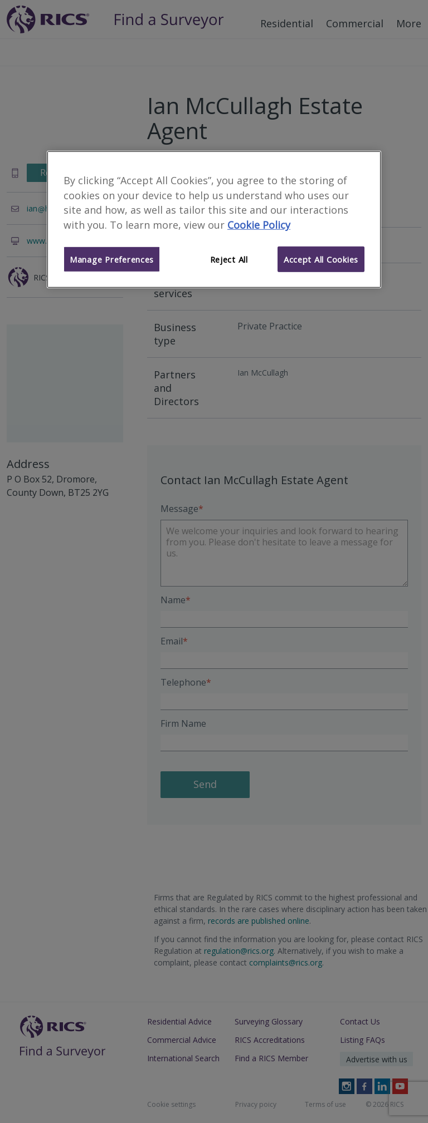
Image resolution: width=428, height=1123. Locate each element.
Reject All (229, 259)
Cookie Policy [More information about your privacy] (258, 225)
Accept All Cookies (321, 259)
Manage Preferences (112, 259)
